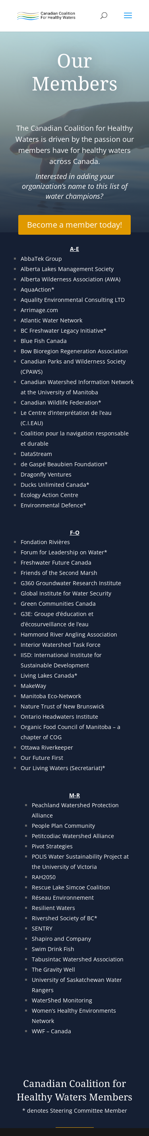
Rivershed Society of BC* (64, 918)
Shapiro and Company (61, 938)
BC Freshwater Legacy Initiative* (64, 330)
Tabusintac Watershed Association (78, 959)
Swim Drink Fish (53, 949)
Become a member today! (74, 224)
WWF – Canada (51, 1031)
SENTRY (42, 928)
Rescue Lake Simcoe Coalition (71, 887)
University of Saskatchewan (69, 979)
